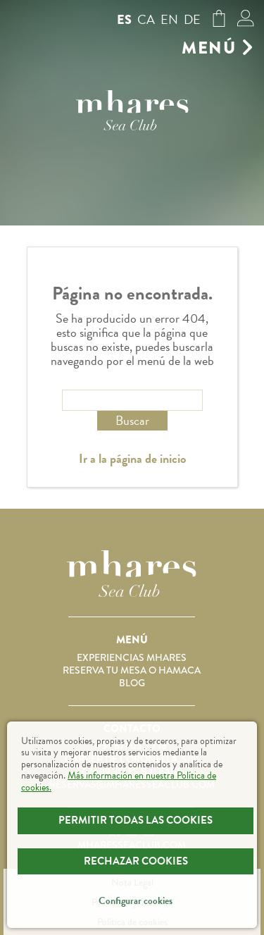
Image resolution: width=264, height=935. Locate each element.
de (192, 19)
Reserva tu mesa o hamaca (132, 670)
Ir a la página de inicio (132, 459)
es (124, 20)
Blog (132, 683)
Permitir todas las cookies (135, 820)
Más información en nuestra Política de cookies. (118, 781)
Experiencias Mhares (132, 657)
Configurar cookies (135, 900)
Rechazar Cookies (136, 861)
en (169, 19)
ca (146, 19)
